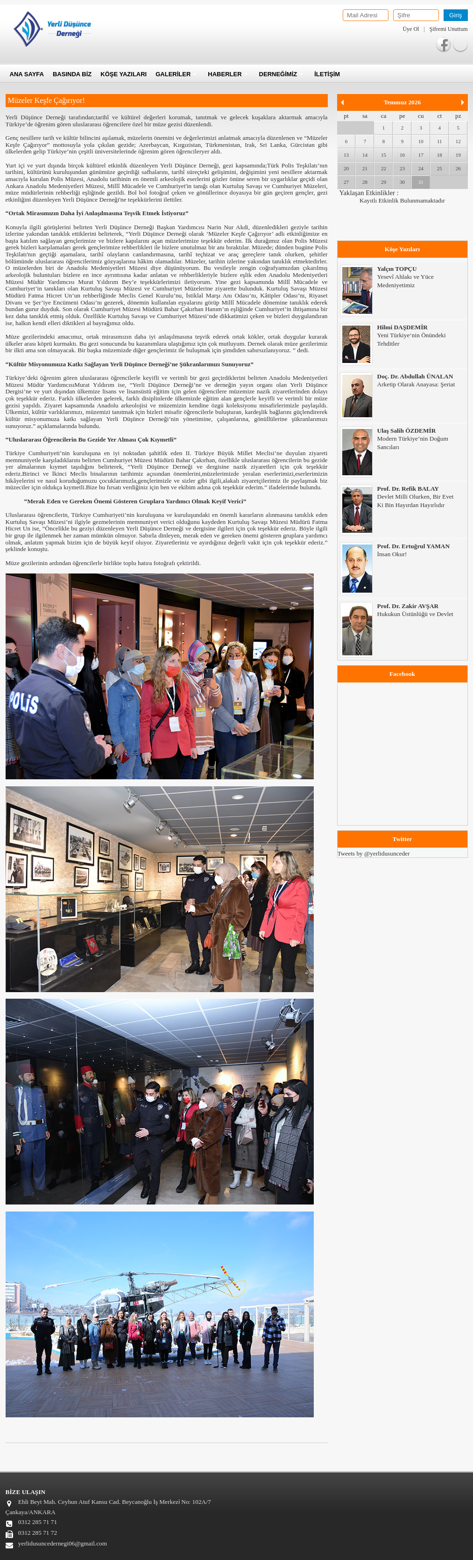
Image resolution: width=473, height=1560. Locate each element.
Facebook (444, 44)
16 (402, 155)
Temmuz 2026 (402, 102)
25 (439, 168)
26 (458, 168)
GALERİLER (173, 74)
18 (439, 155)
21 (364, 168)
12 (458, 141)
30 (402, 182)
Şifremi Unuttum (449, 29)
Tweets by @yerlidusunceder (374, 853)
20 (346, 168)
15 (383, 155)
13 (346, 155)
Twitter (460, 44)
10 (421, 141)
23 (402, 168)
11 (439, 141)
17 (421, 155)
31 (421, 182)
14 (364, 155)
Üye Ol (410, 29)
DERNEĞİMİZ (278, 74)
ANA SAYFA (27, 74)
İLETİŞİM (327, 74)
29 (383, 182)
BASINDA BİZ (72, 74)
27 (346, 182)
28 (364, 182)
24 (421, 168)
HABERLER (224, 74)
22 (383, 168)
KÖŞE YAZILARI (123, 74)
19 (458, 155)
